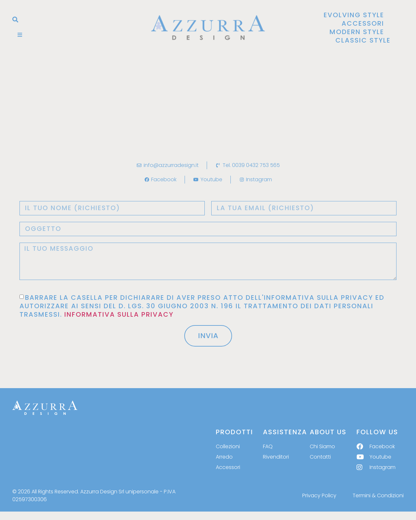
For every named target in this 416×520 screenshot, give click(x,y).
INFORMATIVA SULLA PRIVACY (119, 314)
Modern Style (357, 32)
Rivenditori (276, 457)
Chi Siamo (322, 446)
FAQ (268, 446)
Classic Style (363, 40)
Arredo (224, 457)
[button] (15, 19)
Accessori (363, 23)
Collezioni (228, 446)
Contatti (320, 457)
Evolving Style (354, 15)
